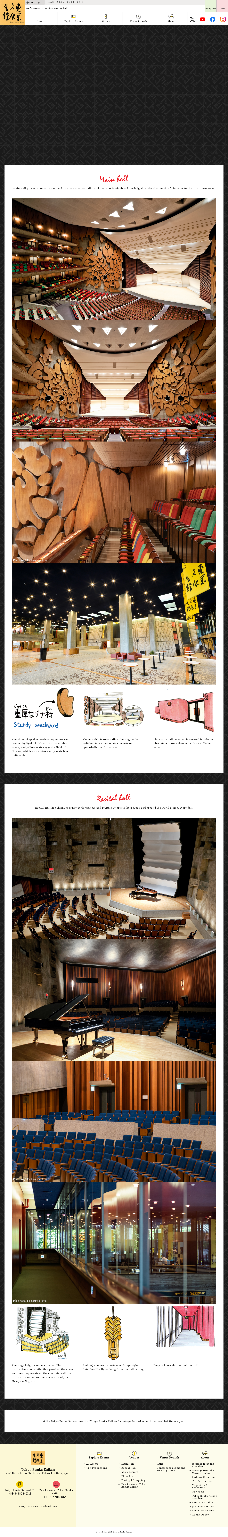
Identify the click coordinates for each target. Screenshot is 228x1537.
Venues (106, 21)
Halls (160, 1464)
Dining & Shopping (133, 1480)
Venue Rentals (138, 21)
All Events (92, 1464)
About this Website (203, 1510)
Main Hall (127, 1464)
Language (34, 2)
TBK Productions (96, 1468)
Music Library (129, 1472)
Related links (49, 1506)
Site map (53, 8)
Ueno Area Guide (202, 1502)
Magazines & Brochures (200, 1486)
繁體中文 (71, 2)
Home (41, 21)
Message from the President (203, 1465)
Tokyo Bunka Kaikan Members (204, 1497)
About (171, 21)
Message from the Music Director (203, 1471)
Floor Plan (128, 1476)
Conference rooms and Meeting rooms (171, 1469)
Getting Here (210, 8)
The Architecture (202, 1481)
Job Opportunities (203, 1506)
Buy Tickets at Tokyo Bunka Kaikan (134, 1485)
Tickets (222, 8)
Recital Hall (128, 1468)
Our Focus (198, 1491)
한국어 (80, 2)
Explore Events (73, 21)
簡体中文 (60, 2)
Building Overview (203, 1477)
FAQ (65, 8)
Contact (34, 1506)
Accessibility (37, 8)
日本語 (51, 2)
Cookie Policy (200, 1514)
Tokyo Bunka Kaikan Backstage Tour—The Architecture (126, 1421)
